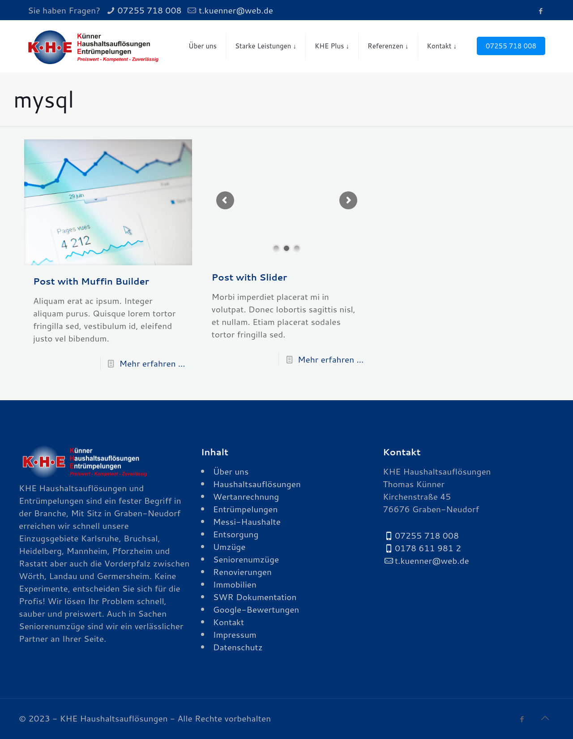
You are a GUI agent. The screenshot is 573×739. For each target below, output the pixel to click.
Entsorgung (236, 534)
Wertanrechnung (246, 496)
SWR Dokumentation (255, 597)
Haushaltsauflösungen (257, 484)
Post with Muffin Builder (91, 281)
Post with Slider (249, 277)
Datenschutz (238, 647)
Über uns (231, 471)
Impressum (235, 634)
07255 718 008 (149, 10)
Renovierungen (242, 572)
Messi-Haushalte (247, 521)
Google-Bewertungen (256, 609)
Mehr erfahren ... (152, 363)
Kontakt (228, 622)
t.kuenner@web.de (236, 10)
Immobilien (235, 584)
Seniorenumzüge (246, 559)
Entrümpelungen (245, 509)
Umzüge (229, 546)
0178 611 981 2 (428, 548)
